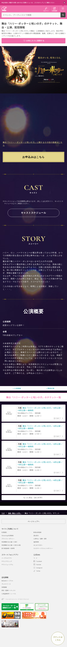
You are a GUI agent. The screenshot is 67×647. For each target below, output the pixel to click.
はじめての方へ (38, 545)
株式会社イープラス (7, 581)
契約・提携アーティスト (9, 590)
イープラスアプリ (7, 558)
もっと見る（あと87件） (33, 497)
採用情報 (4, 587)
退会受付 (36, 535)
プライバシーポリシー (8, 539)
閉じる (64, 3)
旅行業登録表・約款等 (8, 548)
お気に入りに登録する (35, 40)
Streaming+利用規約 (8, 535)
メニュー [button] (62, 11)
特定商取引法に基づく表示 (9, 542)
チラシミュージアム (7, 564)
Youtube (38, 564)
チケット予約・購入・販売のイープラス (4, 9)
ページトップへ (33, 521)
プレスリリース (6, 584)
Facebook (39, 561)
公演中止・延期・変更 (40, 539)
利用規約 (4, 532)
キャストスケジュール (33, 212)
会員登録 (54, 11)
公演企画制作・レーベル (9, 594)
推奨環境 (36, 542)
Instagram (39, 568)
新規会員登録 (37, 532)
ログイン (46, 11)
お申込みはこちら (33, 157)
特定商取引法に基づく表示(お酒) (11, 545)
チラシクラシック (7, 561)
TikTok (38, 571)
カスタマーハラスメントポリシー (43, 548)
